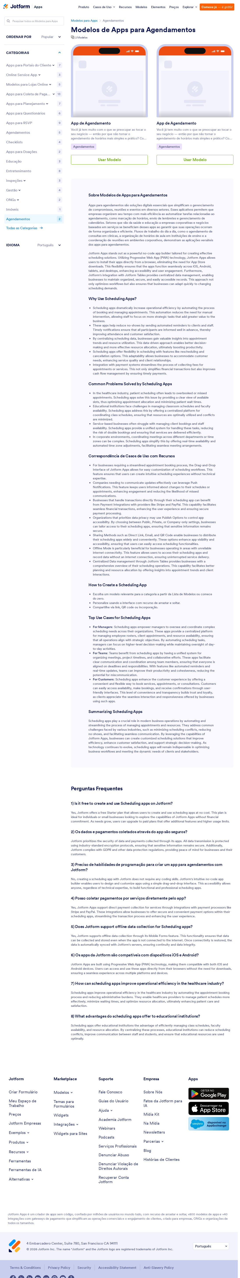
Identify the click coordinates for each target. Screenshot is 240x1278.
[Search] (8, 21)
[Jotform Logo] (17, 6)
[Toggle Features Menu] (19, 1152)
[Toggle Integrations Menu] (66, 1124)
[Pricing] (15, 1114)
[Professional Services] (118, 1146)
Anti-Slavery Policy (159, 1267)
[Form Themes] (74, 1104)
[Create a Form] (23, 1092)
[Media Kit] (151, 1114)
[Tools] (20, 1161)
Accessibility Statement (117, 1267)
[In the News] (151, 1123)
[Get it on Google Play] (208, 1094)
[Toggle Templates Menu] (63, 1092)
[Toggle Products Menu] (19, 1142)
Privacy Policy (59, 1267)
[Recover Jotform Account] (119, 1179)
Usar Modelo (109, 159)
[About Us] (152, 1092)
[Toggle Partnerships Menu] (153, 1141)
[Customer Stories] (161, 1159)
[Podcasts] (106, 1137)
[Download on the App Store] (208, 1108)
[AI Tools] (25, 1169)
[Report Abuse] (114, 1155)
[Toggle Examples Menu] (19, 1133)
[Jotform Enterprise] (25, 1123)
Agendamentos (84, 146)
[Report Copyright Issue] (119, 1166)
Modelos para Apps (84, 21)
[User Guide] (113, 1101)
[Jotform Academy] (115, 1119)
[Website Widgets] (70, 1133)
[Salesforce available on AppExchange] (208, 1124)
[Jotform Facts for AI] (163, 1103)
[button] (34, 37)
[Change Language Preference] (211, 1246)
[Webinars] (107, 1128)
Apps (38, 7)
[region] (34, 141)
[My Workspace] (29, 1103)
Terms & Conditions (25, 1267)
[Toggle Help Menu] (106, 1110)
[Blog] (147, 1150)
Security (84, 1267)
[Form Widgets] (61, 1115)
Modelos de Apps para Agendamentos (133, 29)
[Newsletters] (154, 1132)
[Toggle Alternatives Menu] (21, 1179)
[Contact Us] (110, 1092)
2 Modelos (81, 37)
